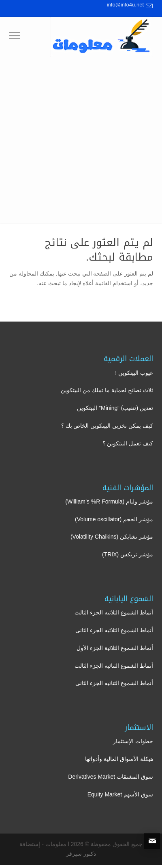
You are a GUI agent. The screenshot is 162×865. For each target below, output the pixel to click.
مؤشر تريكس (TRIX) (127, 554)
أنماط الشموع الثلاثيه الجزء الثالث (114, 612)
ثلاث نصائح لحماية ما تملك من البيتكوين (107, 390)
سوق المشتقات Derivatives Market (110, 776)
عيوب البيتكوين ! (134, 373)
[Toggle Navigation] (14, 37)
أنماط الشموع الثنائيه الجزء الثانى (114, 683)
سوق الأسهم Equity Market (120, 794)
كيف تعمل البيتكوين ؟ (127, 443)
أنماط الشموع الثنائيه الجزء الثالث (114, 665)
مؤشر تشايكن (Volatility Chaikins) (111, 536)
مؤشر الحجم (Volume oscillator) (114, 519)
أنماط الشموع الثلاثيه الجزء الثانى (114, 630)
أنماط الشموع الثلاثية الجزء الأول (115, 648)
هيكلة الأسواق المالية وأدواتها (119, 759)
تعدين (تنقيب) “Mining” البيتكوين (115, 408)
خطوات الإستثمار (133, 741)
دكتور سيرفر (81, 853)
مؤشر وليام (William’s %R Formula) (109, 501)
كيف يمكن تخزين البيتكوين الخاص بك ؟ (107, 425)
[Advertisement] (81, 142)
